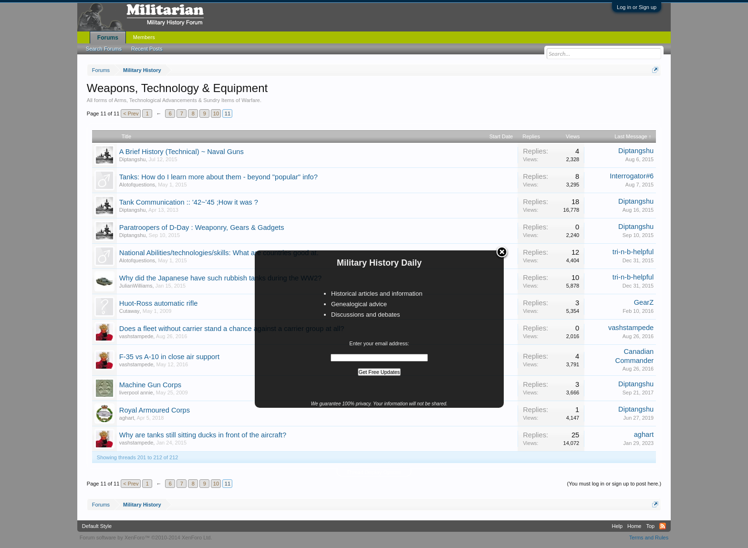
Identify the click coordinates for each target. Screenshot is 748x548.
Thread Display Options (374, 472)
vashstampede (136, 336)
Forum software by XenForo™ (146, 537)
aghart (126, 418)
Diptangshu (132, 159)
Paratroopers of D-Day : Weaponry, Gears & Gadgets (201, 227)
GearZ (644, 302)
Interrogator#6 (632, 176)
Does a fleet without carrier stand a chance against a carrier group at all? (231, 328)
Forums (107, 37)
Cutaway (129, 311)
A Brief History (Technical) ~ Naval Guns (181, 151)
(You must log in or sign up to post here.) (614, 483)
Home (634, 526)
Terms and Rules (649, 537)
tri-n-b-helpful (633, 252)
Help (617, 526)
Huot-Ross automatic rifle (158, 303)
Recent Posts (146, 49)
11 (227, 113)
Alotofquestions (137, 184)
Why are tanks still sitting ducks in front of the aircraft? (202, 435)
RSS (662, 526)
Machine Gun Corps (150, 385)
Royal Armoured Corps (154, 410)
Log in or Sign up (636, 7)
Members (144, 37)
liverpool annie (136, 392)
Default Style (97, 526)
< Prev (130, 113)
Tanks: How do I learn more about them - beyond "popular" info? (218, 177)
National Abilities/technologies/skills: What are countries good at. (219, 253)
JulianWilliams (136, 286)
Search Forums (104, 49)
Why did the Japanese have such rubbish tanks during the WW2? (220, 278)
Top (650, 526)
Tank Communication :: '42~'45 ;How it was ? (188, 202)
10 (216, 113)
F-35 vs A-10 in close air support (169, 357)
